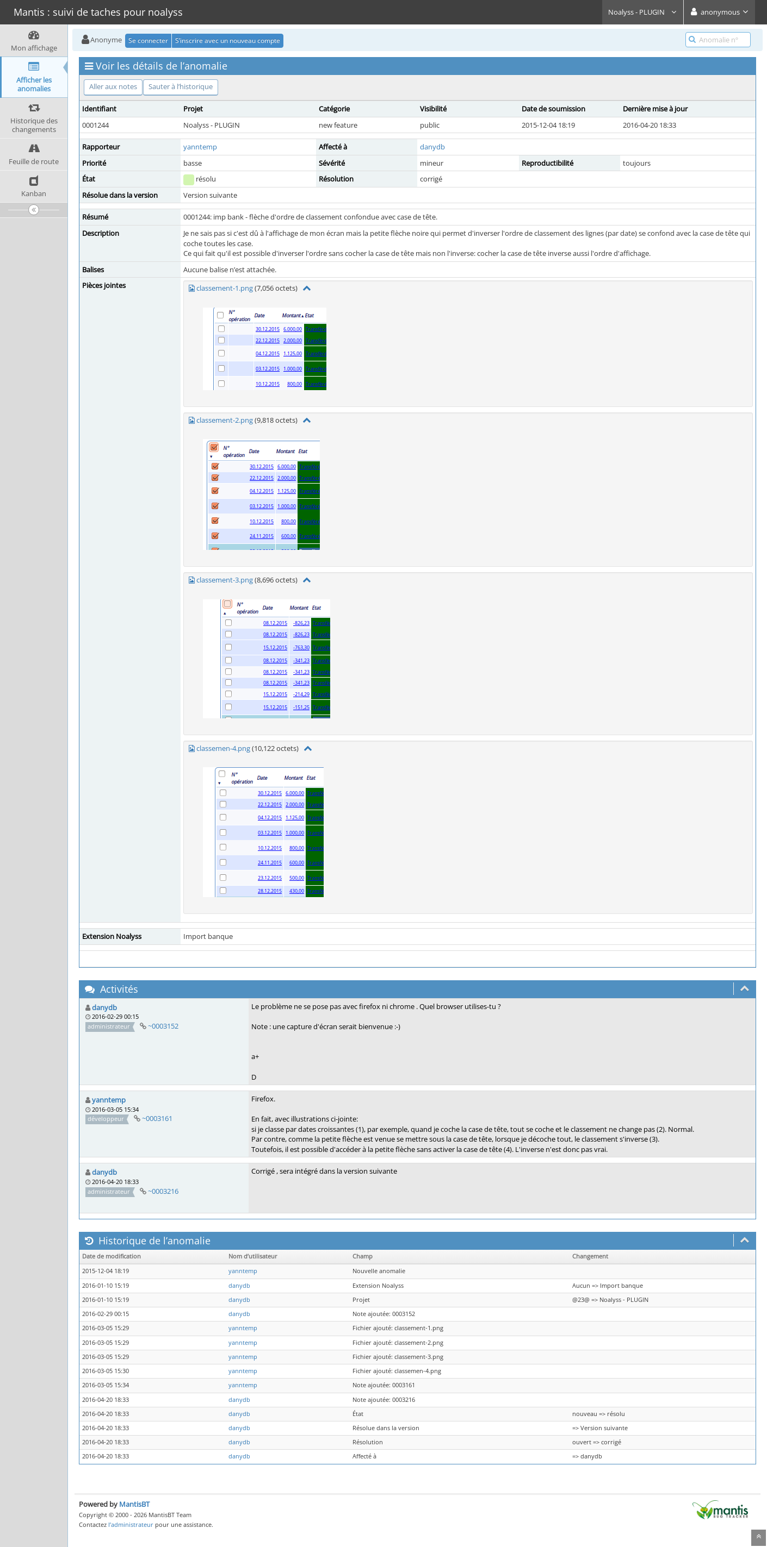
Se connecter (148, 40)
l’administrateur (130, 1524)
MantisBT (134, 1504)
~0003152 (163, 1026)
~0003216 (163, 1191)
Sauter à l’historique (181, 86)
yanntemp (200, 147)
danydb (432, 147)
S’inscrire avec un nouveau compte (227, 40)
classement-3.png (224, 580)
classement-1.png (224, 288)
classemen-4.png (223, 748)
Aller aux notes (113, 86)
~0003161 (157, 1118)
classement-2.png (224, 420)
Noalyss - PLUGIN (643, 12)
